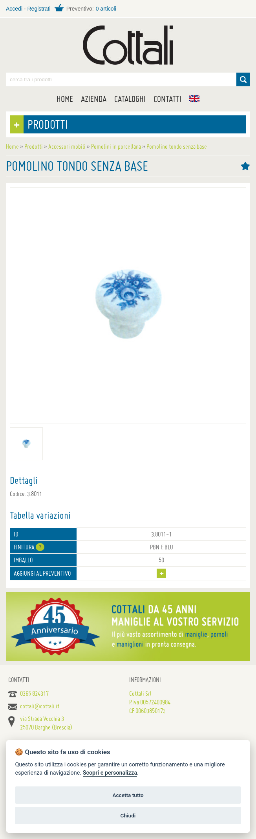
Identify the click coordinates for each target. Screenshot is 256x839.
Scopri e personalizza (110, 773)
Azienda (93, 99)
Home (65, 99)
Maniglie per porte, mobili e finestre (128, 45)
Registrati (38, 8)
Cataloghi (130, 99)
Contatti (167, 99)
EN (194, 98)
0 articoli (106, 8)
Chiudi (128, 815)
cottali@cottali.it (39, 706)
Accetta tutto (127, 795)
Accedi (14, 8)
